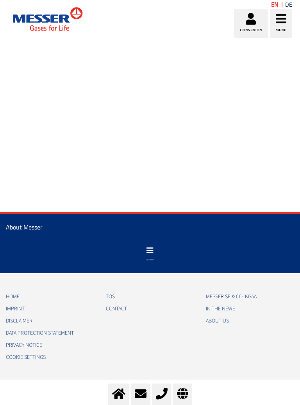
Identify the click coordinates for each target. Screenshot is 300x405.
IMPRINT (15, 309)
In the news (220, 309)
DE (288, 4)
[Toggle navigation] (150, 254)
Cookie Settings (26, 357)
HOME (13, 297)
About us (217, 321)
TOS (110, 297)
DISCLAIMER (19, 321)
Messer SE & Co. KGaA (231, 297)
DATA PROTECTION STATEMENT (40, 333)
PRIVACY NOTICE (24, 345)
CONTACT (116, 309)
